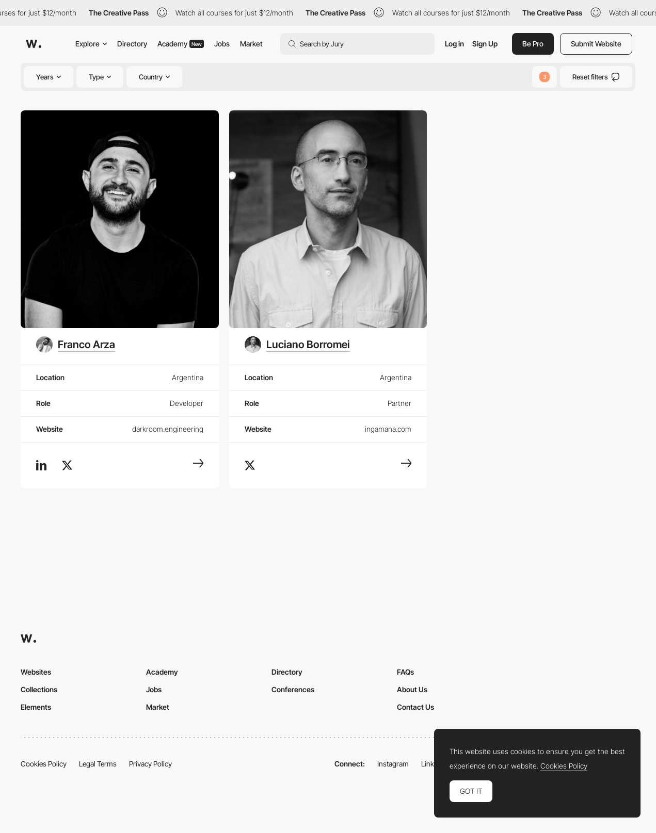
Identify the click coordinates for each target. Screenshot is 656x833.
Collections (39, 689)
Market (251, 43)
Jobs (222, 43)
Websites (36, 671)
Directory (132, 43)
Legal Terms (98, 763)
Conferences (292, 689)
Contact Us (415, 707)
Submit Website (596, 43)
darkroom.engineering (167, 428)
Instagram (393, 763)
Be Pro (532, 43)
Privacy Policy (150, 763)
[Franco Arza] (75, 344)
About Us (412, 689)
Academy (180, 43)
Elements (36, 707)
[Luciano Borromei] (297, 344)
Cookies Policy (44, 763)
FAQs (405, 671)
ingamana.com (388, 428)
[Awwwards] (33, 44)
